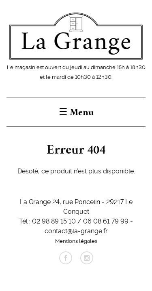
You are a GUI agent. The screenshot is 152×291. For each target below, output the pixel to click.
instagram (86, 257)
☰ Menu (76, 112)
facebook (65, 257)
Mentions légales (76, 240)
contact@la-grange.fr (76, 230)
